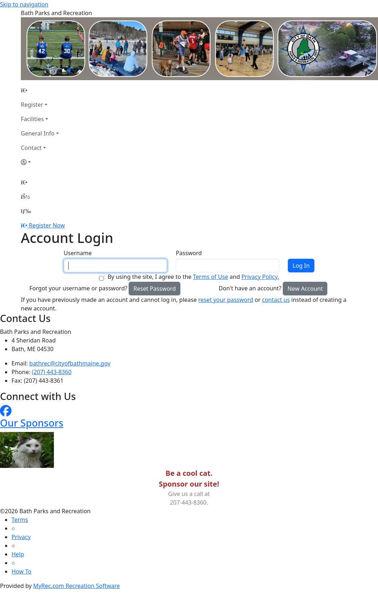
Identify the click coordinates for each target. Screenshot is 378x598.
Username (78, 253)
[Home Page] (40, 90)
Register (32, 105)
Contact (31, 148)
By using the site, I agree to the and (193, 277)
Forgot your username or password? (78, 288)
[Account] (40, 162)
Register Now (47, 225)
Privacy (21, 537)
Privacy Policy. (260, 277)
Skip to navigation (24, 4)
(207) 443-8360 (52, 372)
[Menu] (26, 211)
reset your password (225, 300)
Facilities (32, 119)
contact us (276, 300)
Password (189, 253)
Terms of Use (210, 277)
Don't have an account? (250, 288)
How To (21, 571)
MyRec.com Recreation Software (76, 586)
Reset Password (154, 289)
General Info (38, 133)
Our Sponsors (31, 422)
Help (17, 554)
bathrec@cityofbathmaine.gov (70, 363)
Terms (19, 520)
